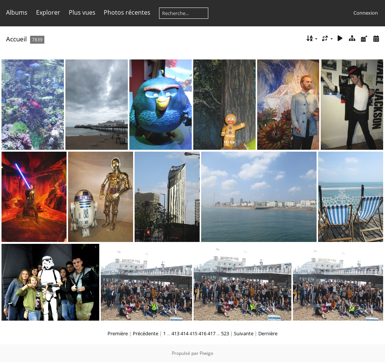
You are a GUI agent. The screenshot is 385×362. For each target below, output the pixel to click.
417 (211, 333)
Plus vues (82, 12)
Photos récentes (127, 12)
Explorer (48, 12)
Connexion (365, 12)
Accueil (16, 39)
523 (225, 333)
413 (175, 333)
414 (184, 333)
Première (118, 333)
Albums (16, 12)
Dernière (267, 333)
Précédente (145, 333)
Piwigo (206, 353)
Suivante (243, 333)
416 (202, 333)
